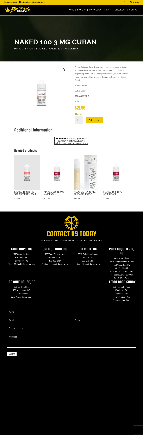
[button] (63, 69)
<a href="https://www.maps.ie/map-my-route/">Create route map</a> (71, 400)
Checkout (120, 10)
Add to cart (95, 119)
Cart (108, 10)
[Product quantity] (79, 120)
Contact (134, 10)
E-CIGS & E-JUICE (35, 48)
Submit (12, 354)
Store (80, 10)
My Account (96, 10)
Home (71, 10)
